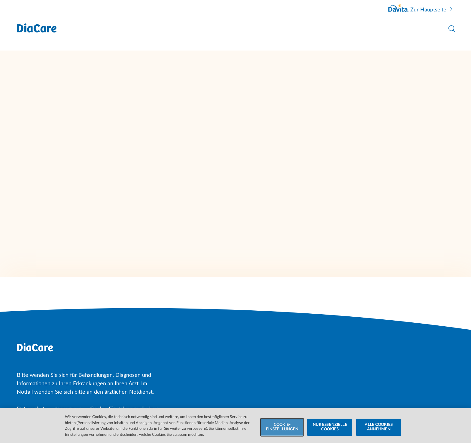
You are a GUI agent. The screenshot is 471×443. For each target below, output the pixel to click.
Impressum (68, 409)
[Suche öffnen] (451, 28)
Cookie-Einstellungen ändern (124, 409)
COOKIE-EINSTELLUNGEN (282, 430)
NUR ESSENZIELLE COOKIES (330, 430)
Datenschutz (32, 409)
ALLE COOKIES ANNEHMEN (379, 430)
